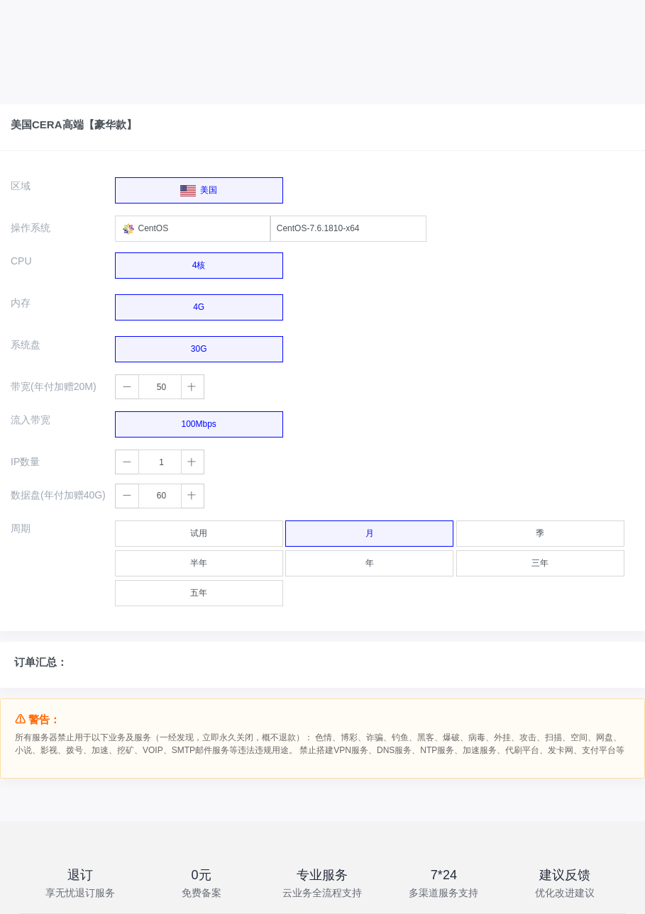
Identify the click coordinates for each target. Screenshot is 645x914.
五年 (198, 589)
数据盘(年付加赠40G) (58, 495)
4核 (199, 261)
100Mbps (198, 420)
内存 (21, 302)
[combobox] (193, 229)
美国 (198, 187)
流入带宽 (30, 419)
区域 (21, 185)
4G (198, 303)
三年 (539, 559)
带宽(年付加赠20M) (54, 386)
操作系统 (30, 227)
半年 (198, 559)
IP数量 (25, 461)
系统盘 (25, 344)
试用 (198, 529)
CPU (21, 261)
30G (199, 345)
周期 (21, 528)
